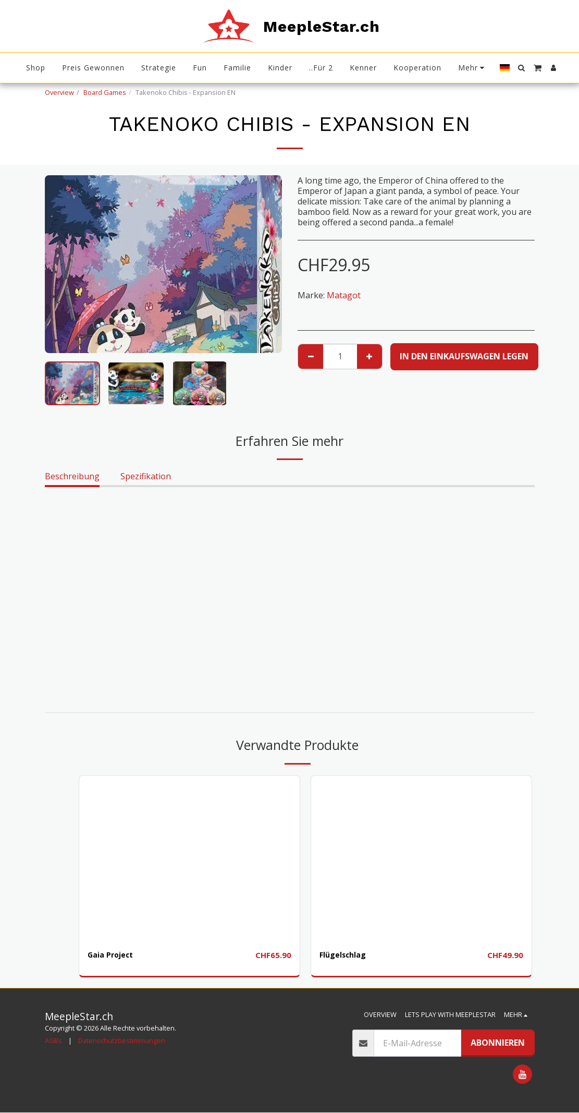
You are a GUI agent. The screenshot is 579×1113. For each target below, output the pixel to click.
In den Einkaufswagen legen (464, 356)
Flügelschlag (345, 955)
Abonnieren (498, 1043)
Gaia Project (114, 955)
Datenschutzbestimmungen (121, 1041)
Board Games (104, 92)
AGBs (53, 1041)
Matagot (344, 295)
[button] (521, 67)
